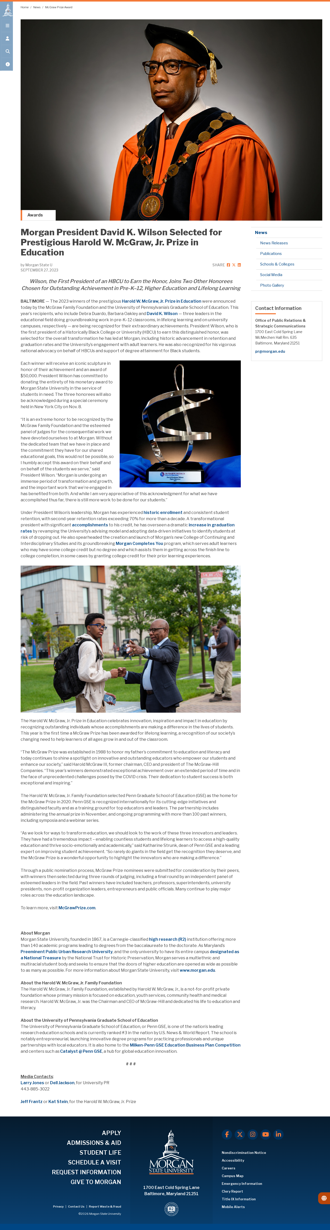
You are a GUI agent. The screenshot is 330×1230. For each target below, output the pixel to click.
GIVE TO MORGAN (96, 1182)
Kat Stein (58, 1101)
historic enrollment (163, 512)
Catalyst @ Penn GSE (81, 1051)
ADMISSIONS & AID (94, 1142)
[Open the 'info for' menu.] (6, 41)
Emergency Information (242, 1183)
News (37, 7)
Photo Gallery (272, 285)
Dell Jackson (62, 1082)
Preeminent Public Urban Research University (67, 951)
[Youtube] (265, 1134)
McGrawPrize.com (77, 907)
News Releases (274, 243)
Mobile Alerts (233, 1207)
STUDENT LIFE (100, 1152)
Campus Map (232, 1176)
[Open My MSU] (6, 67)
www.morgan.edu (197, 970)
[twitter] (233, 265)
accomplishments (90, 524)
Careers (228, 1168)
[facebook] (228, 265)
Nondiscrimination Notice (244, 1153)
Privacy (58, 1206)
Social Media (271, 274)
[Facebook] (227, 1134)
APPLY (111, 1133)
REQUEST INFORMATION (86, 1172)
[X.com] (240, 1134)
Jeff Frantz (32, 1101)
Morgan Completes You (139, 543)
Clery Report (232, 1191)
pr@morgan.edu (270, 351)
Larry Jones (32, 1082)
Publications (271, 253)
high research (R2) (167, 939)
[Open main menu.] (6, 28)
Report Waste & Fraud (105, 1206)
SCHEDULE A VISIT (94, 1162)
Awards (35, 215)
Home (25, 7)
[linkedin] (238, 265)
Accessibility (233, 1160)
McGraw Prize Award (58, 7)
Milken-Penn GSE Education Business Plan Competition (185, 1045)
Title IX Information (239, 1199)
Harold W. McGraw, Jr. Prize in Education (161, 301)
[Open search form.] (6, 54)
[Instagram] (253, 1134)
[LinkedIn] (278, 1134)
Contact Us (76, 1206)
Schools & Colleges (277, 264)
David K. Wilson (162, 313)
